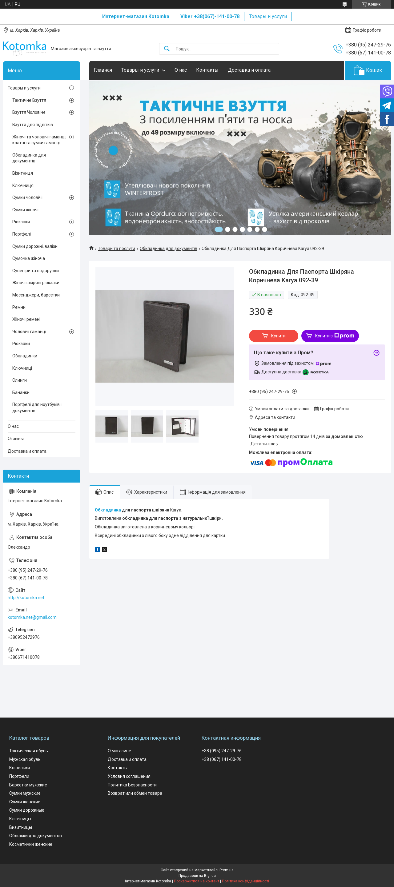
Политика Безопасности (132, 784)
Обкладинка (108, 509)
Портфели (19, 776)
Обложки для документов (35, 835)
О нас (181, 70)
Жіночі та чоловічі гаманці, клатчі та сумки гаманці (39, 139)
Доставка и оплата (249, 70)
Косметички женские (30, 844)
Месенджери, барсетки (36, 294)
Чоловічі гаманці (29, 331)
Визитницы (20, 827)
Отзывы (16, 438)
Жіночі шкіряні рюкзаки (35, 282)
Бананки (21, 392)
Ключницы (20, 818)
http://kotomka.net (26, 597)
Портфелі (21, 234)
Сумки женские (24, 801)
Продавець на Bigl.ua (197, 875)
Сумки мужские (25, 793)
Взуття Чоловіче (29, 112)
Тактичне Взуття (29, 100)
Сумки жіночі (25, 209)
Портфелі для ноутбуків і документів (37, 407)
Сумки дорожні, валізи (35, 246)
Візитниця (22, 173)
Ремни (19, 307)
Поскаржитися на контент (196, 881)
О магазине (119, 750)
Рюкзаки (21, 221)
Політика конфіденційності (245, 881)
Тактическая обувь (28, 750)
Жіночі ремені (26, 319)
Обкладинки (24, 355)
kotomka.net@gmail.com (32, 617)
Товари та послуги (116, 248)
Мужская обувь (25, 759)
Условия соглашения (129, 776)
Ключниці (22, 368)
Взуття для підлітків (32, 124)
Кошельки (19, 767)
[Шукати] (167, 49)
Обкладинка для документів (168, 248)
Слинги (19, 380)
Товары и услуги (268, 16)
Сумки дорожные (26, 810)
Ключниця (23, 185)
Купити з (334, 336)
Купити (278, 335)
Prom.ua (226, 870)
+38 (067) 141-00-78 (222, 759)
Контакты (207, 70)
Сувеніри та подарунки (35, 270)
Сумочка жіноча (28, 258)
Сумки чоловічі (27, 197)
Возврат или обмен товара (135, 793)
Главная (103, 70)
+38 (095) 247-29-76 (222, 750)
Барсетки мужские (28, 784)
